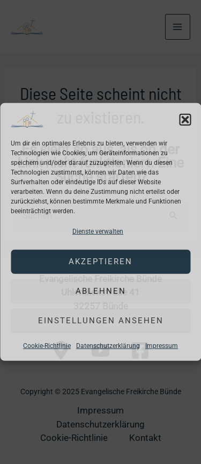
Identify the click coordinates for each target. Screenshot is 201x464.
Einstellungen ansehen (100, 320)
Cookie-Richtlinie (47, 346)
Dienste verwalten (97, 231)
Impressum (161, 346)
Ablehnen (101, 291)
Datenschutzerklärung (108, 346)
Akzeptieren (100, 261)
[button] (185, 119)
